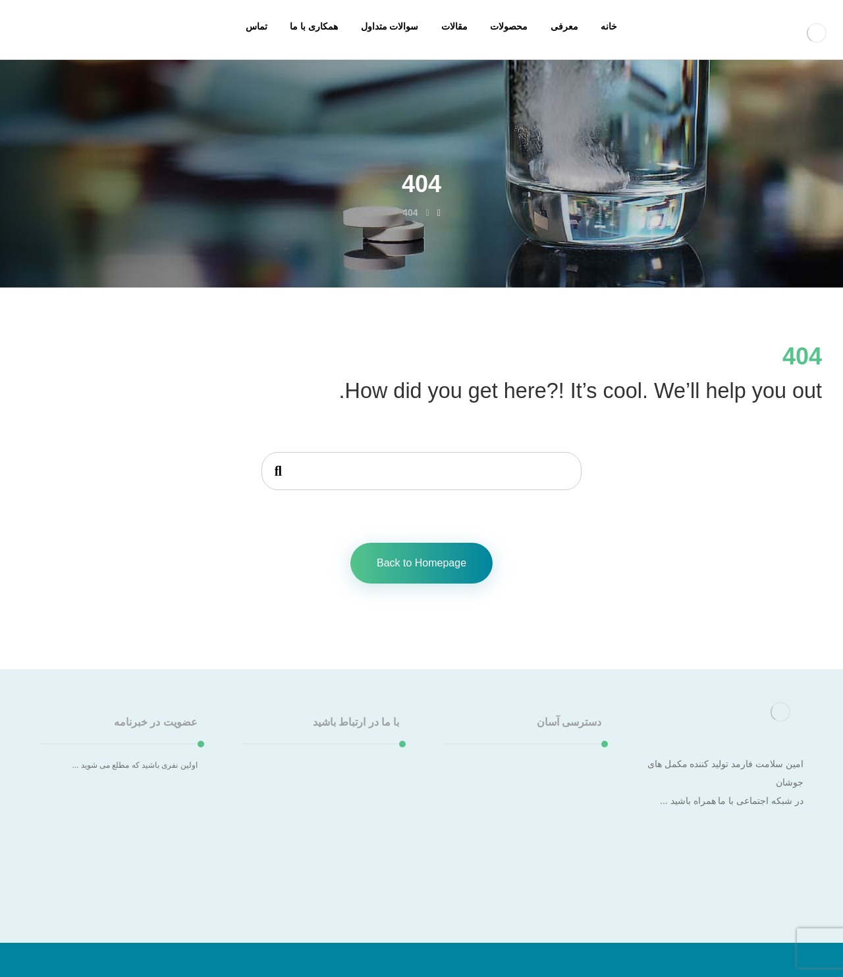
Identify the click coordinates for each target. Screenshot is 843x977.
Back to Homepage (421, 562)
